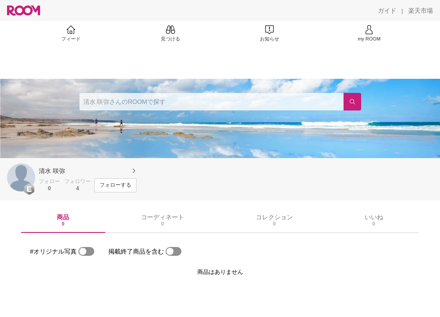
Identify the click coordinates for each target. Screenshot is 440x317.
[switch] (86, 251)
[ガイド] (387, 11)
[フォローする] (115, 185)
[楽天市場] (420, 11)
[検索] (352, 102)
